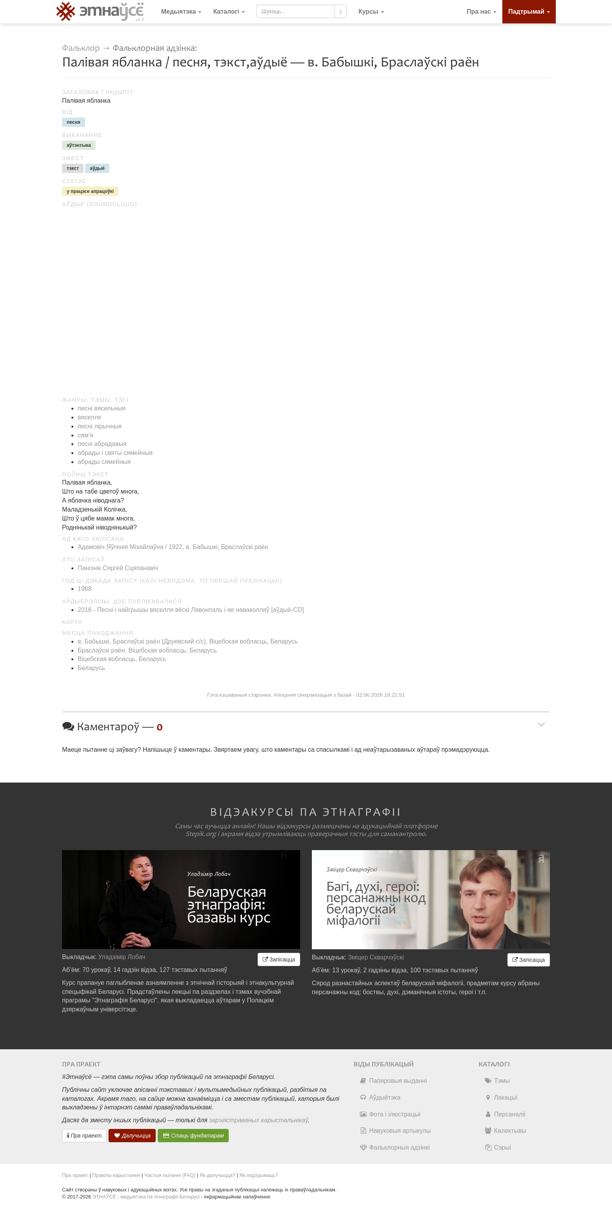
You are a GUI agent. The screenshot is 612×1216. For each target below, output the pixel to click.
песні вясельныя (101, 408)
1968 (85, 588)
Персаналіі (504, 1114)
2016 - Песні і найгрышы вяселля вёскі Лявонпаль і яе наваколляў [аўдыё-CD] (191, 609)
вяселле (89, 417)
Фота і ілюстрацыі (389, 1114)
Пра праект (84, 1135)
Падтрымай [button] (529, 11)
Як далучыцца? (217, 1175)
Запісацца (279, 959)
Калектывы (505, 1130)
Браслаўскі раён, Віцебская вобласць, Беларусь (147, 650)
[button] (371, 11)
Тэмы (497, 1080)
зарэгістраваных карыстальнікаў (258, 1120)
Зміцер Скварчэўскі (376, 957)
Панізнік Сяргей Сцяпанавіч (118, 568)
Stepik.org (200, 834)
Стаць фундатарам (193, 1135)
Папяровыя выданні (393, 1080)
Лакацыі (501, 1097)
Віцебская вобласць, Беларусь (122, 659)
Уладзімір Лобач (122, 957)
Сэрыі (497, 1147)
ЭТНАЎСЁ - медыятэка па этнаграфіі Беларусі (146, 1197)
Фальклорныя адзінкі (394, 1147)
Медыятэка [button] (181, 11)
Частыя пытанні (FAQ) (170, 1175)
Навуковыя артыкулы (395, 1130)
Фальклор (81, 48)
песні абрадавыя (102, 443)
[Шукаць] (340, 11)
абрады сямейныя (104, 461)
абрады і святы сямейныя (115, 452)
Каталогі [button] (229, 11)
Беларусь (91, 668)
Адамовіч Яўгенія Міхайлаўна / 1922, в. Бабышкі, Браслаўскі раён (173, 547)
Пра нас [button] (482, 11)
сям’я (85, 435)
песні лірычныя (100, 426)
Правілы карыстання (116, 1175)
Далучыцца (132, 1135)
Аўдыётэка (379, 1097)
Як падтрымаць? (258, 1175)
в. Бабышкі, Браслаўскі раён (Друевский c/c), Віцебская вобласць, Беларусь (188, 641)
